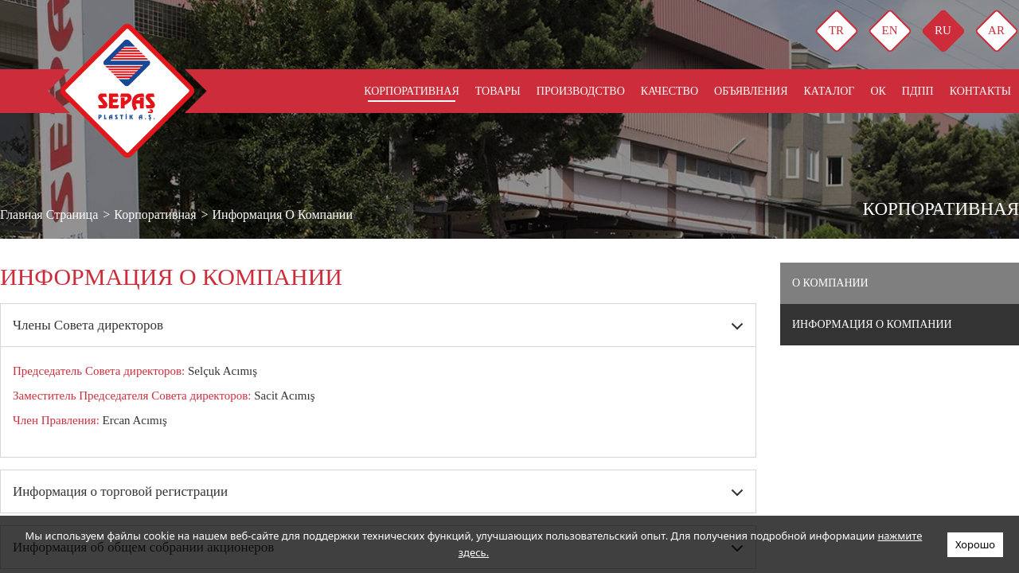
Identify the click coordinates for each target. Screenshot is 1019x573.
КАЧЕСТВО (669, 91)
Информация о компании (872, 324)
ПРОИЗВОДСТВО (581, 91)
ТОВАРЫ (498, 91)
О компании (830, 283)
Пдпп (918, 91)
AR (996, 30)
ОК (877, 91)
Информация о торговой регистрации (120, 491)
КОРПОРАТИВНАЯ (411, 91)
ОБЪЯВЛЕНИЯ (750, 91)
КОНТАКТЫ (980, 91)
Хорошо (975, 544)
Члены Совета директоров (88, 325)
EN (890, 30)
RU (943, 30)
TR (836, 30)
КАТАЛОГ (828, 91)
